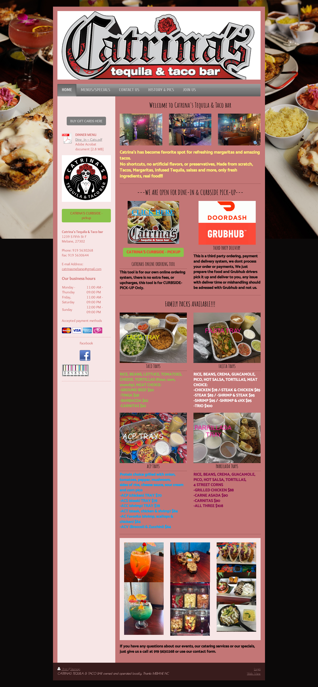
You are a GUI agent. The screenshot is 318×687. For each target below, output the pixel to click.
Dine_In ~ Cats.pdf (88, 139)
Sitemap (75, 669)
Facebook (86, 343)
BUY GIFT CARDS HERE (86, 121)
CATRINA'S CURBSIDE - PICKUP (153, 252)
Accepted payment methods (82, 321)
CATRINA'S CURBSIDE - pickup (86, 215)
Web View (254, 673)
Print (62, 669)
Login (257, 669)
